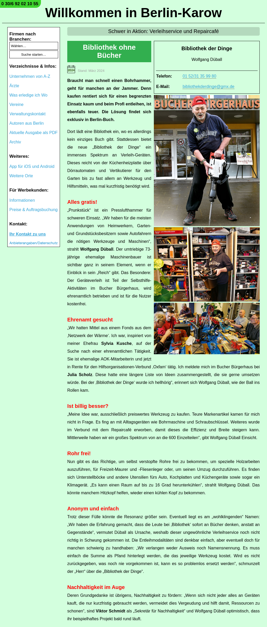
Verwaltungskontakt (27, 114)
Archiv (15, 142)
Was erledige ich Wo (28, 95)
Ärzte (14, 86)
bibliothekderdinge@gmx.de (208, 86)
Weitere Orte (21, 176)
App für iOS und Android (31, 166)
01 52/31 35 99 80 (199, 76)
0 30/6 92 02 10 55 (19, 3)
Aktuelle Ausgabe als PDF (33, 132)
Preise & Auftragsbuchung (33, 209)
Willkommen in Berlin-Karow (133, 12)
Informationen (22, 200)
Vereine (16, 104)
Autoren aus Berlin (26, 123)
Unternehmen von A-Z (29, 76)
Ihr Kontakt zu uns (27, 234)
